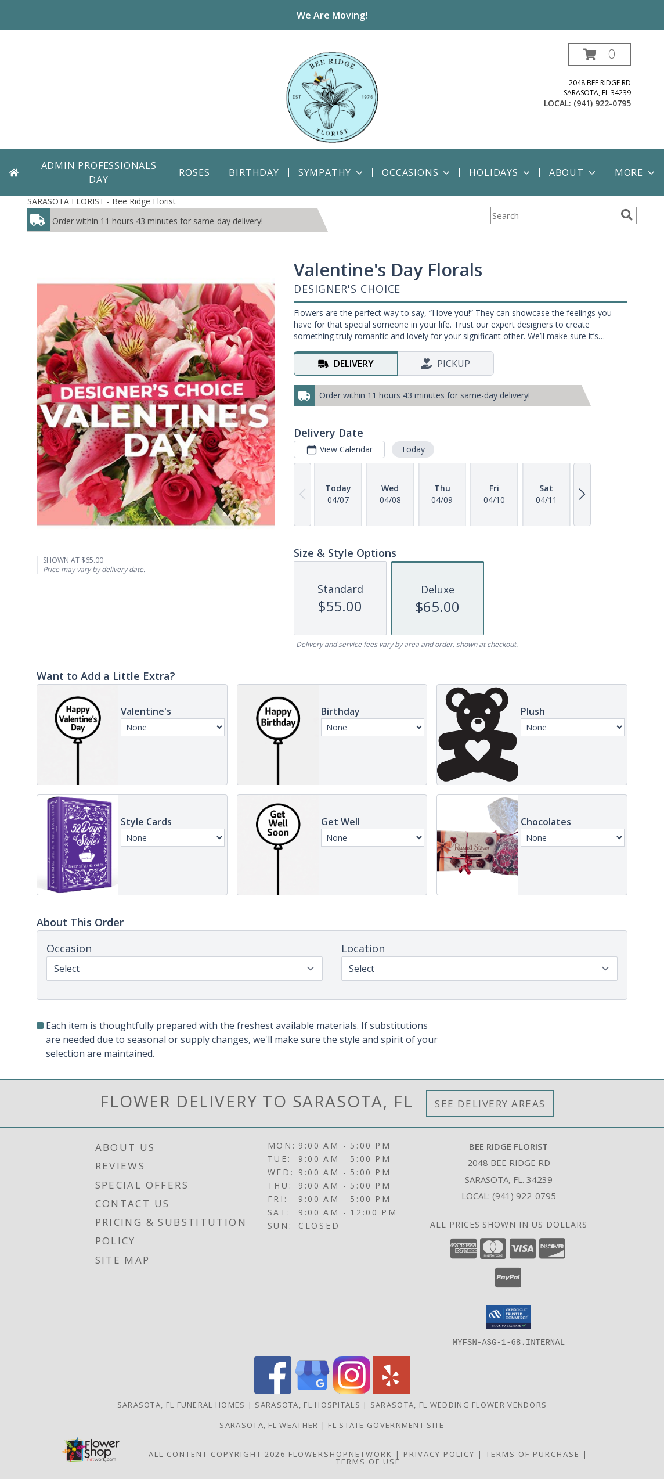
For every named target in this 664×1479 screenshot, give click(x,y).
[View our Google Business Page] (312, 1389)
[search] (627, 214)
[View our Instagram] (351, 1389)
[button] (599, 54)
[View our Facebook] (272, 1389)
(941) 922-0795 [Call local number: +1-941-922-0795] (602, 103)
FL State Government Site (386, 1424)
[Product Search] (553, 215)
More (636, 172)
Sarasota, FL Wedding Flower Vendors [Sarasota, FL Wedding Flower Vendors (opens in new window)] (458, 1404)
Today (413, 449)
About (573, 172)
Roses (194, 172)
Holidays (500, 172)
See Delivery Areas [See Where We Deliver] (490, 1103)
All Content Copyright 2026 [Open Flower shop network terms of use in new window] (217, 1453)
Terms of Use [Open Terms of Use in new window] (368, 1461)
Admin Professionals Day (99, 172)
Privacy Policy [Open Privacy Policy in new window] (439, 1453)
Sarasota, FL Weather (268, 1424)
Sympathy (331, 172)
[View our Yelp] (391, 1389)
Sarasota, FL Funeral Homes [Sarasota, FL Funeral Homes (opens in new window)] (181, 1404)
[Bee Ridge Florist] (332, 96)
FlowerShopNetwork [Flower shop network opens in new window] (340, 1453)
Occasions (417, 172)
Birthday (254, 172)
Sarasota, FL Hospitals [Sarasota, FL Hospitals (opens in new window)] (307, 1404)
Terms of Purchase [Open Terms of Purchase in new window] (533, 1453)
